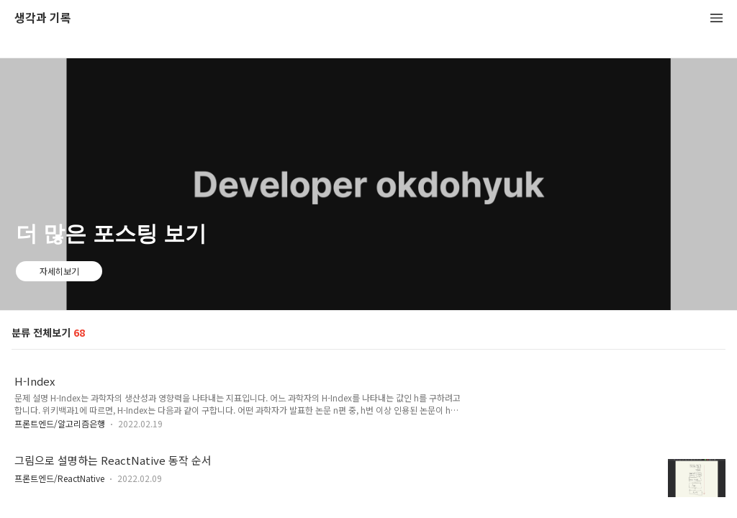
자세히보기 (59, 271)
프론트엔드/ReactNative (59, 478)
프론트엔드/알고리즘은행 (59, 423)
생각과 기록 (42, 18)
